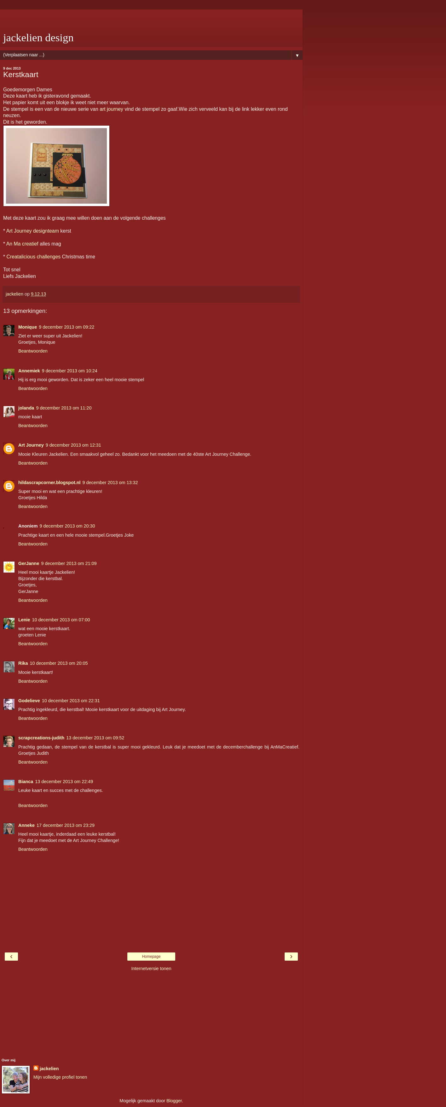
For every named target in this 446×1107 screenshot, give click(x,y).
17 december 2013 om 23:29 (66, 825)
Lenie (24, 619)
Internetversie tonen (151, 968)
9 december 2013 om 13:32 (110, 482)
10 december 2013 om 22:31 (71, 700)
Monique (27, 327)
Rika (23, 663)
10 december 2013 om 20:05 (59, 663)
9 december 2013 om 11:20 (63, 407)
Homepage (151, 956)
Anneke (26, 825)
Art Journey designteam (32, 231)
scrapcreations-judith (41, 737)
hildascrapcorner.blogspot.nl (49, 482)
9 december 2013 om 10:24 (69, 370)
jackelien (49, 1068)
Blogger (174, 1100)
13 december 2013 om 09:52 (95, 737)
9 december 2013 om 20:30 (67, 525)
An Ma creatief (22, 243)
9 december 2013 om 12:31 (73, 445)
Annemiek (29, 370)
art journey (111, 109)
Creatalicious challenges (34, 256)
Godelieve (29, 700)
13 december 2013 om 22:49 (64, 781)
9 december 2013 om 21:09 (68, 563)
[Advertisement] (151, 17)
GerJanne (28, 563)
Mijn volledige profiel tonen (60, 1077)
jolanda (26, 407)
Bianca (25, 781)
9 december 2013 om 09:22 (66, 327)
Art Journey (31, 445)
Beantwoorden (33, 350)
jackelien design (38, 37)
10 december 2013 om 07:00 (61, 619)
